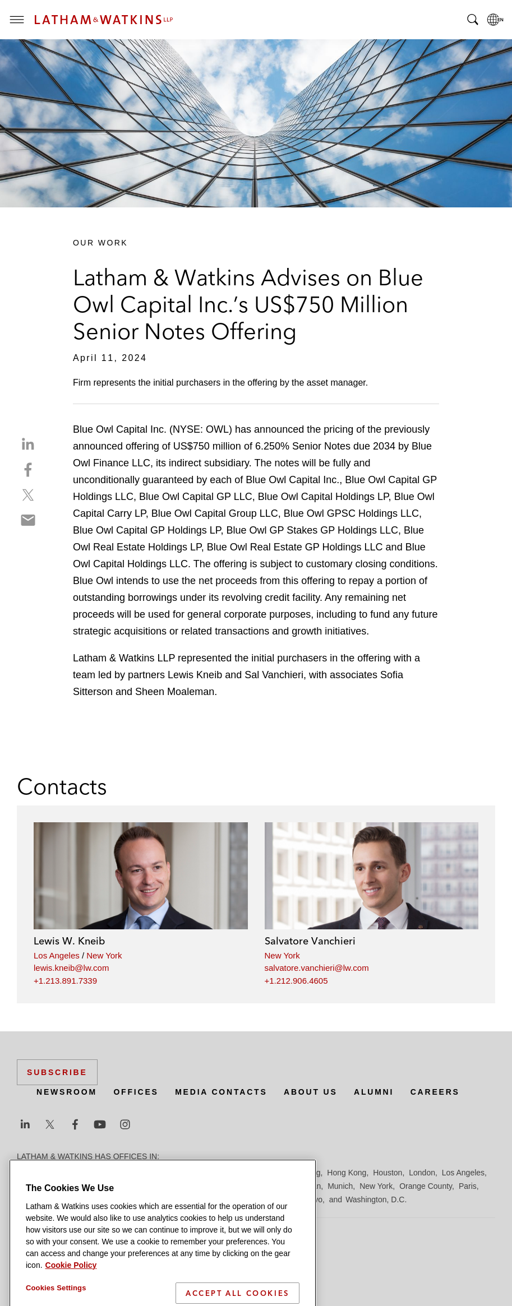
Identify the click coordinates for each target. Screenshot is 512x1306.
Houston (387, 1172)
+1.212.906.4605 (296, 980)
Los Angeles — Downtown (62, 1186)
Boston (88, 1172)
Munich (340, 1186)
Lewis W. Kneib (69, 940)
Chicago (158, 1172)
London (422, 1172)
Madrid (206, 1186)
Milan (311, 1186)
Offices (135, 1091)
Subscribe (57, 1072)
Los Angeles (57, 955)
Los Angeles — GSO (151, 1186)
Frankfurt (266, 1172)
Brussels (122, 1172)
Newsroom (66, 1091)
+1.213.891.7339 (65, 980)
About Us (311, 1091)
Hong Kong (346, 1172)
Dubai (189, 1172)
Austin (28, 1172)
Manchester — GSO (260, 1186)
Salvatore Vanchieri (310, 940)
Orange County (425, 1186)
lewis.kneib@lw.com (71, 967)
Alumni (374, 1091)
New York (104, 955)
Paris (468, 1186)
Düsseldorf (224, 1172)
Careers (435, 1091)
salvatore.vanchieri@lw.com (317, 967)
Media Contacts (221, 1091)
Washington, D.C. (376, 1199)
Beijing (57, 1172)
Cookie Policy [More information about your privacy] (71, 1299)
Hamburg (304, 1172)
